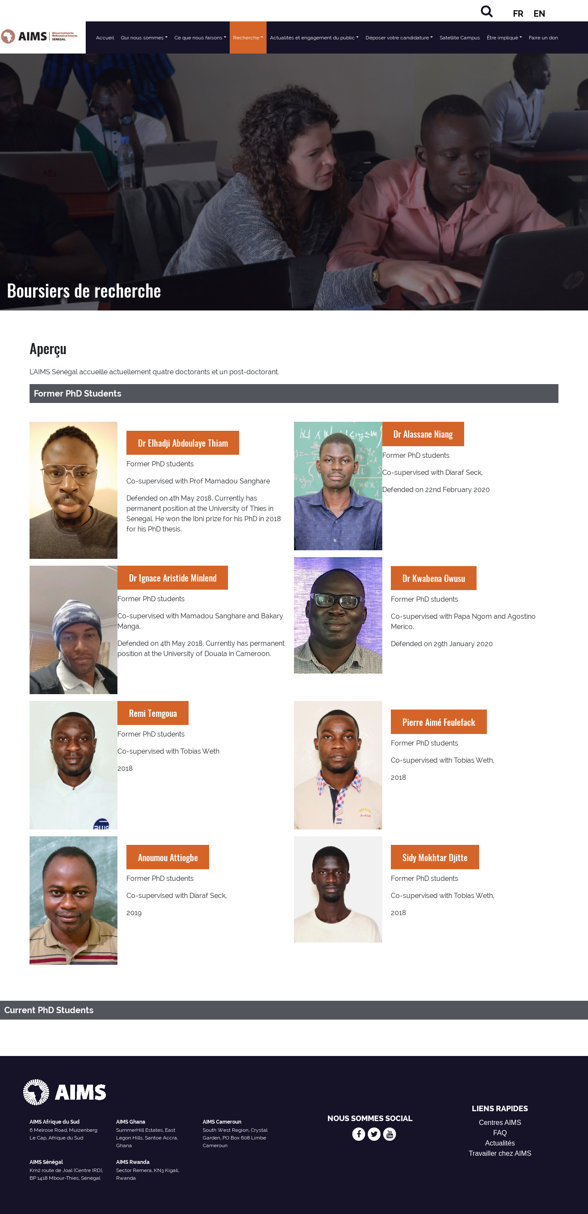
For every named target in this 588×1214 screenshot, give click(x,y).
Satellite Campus (460, 38)
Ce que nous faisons (198, 38)
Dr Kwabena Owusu (433, 578)
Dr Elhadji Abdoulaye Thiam (183, 442)
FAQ (500, 1132)
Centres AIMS (500, 1122)
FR (518, 14)
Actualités (500, 1143)
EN (539, 14)
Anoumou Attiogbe (168, 857)
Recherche (246, 38)
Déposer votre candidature (397, 38)
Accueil (105, 38)
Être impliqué (502, 38)
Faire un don (543, 38)
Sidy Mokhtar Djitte (435, 857)
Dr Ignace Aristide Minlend (172, 577)
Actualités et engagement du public (312, 38)
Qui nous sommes (142, 38)
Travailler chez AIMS (500, 1153)
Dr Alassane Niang (423, 433)
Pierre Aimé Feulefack (438, 722)
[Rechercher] (487, 11)
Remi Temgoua (153, 713)
